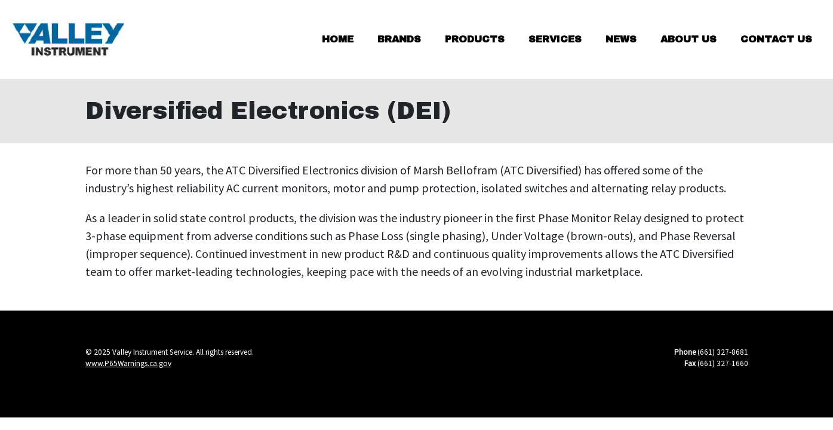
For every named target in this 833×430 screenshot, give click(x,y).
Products (475, 39)
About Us (688, 39)
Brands (399, 39)
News (621, 39)
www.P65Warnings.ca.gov (128, 363)
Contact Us (776, 39)
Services (555, 39)
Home (338, 39)
